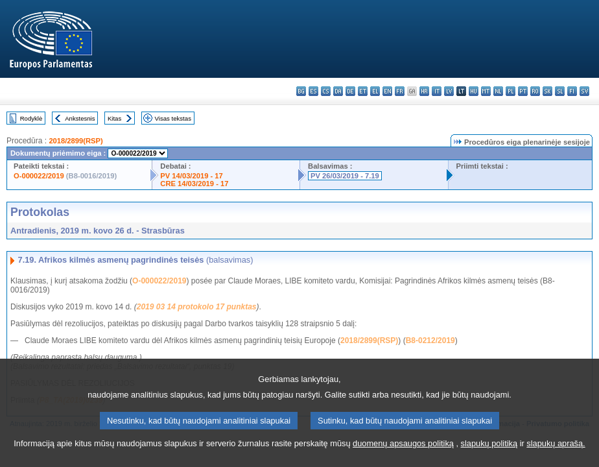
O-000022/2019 (39, 176)
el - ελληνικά (375, 91)
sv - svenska (584, 91)
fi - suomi (572, 91)
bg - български (301, 91)
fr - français (400, 91)
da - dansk (338, 91)
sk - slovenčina (547, 91)
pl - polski (510, 91)
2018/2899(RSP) (75, 141)
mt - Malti (486, 91)
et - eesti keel (363, 91)
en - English (387, 91)
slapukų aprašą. (555, 453)
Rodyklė (31, 118)
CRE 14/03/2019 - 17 (194, 183)
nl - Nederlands (498, 91)
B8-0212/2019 (430, 340)
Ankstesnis (80, 118)
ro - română (535, 91)
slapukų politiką (489, 453)
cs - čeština (326, 91)
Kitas (114, 118)
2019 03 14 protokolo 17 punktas (197, 306)
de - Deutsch (350, 91)
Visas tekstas (173, 118)
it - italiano (436, 91)
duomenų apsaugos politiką (403, 453)
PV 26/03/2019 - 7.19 (345, 176)
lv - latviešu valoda (449, 91)
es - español (313, 91)
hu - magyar (473, 91)
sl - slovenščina (560, 91)
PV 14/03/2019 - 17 (191, 176)
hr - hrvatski (424, 91)
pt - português (523, 91)
